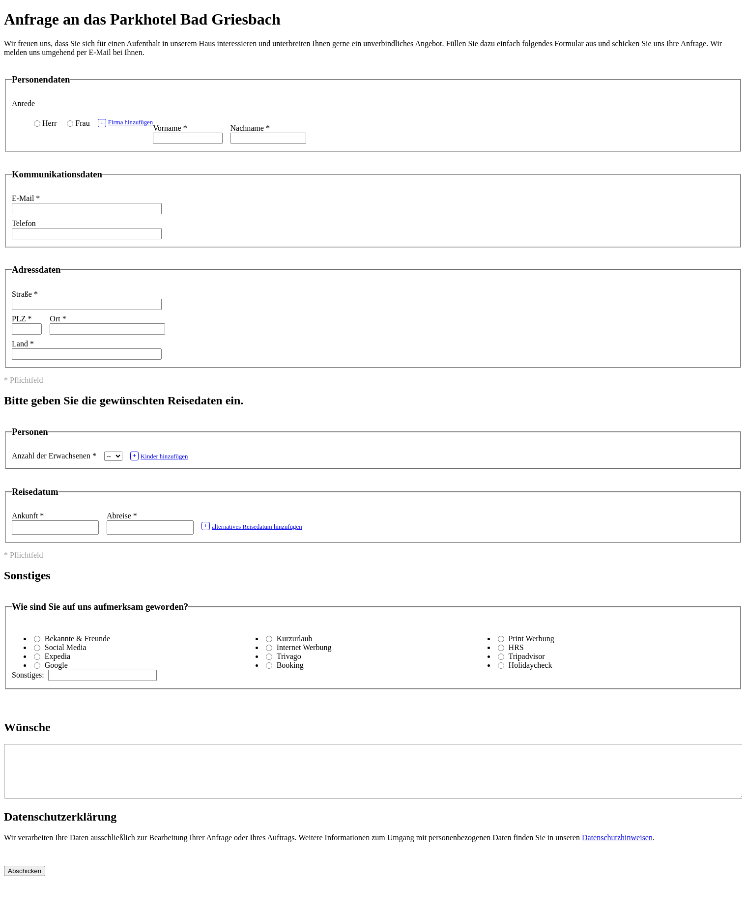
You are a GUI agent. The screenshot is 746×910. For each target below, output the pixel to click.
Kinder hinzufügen (159, 456)
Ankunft (28, 516)
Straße (25, 294)
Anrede (23, 103)
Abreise (122, 516)
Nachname (250, 128)
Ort (58, 318)
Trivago (289, 656)
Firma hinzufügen (125, 123)
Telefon (24, 223)
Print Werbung (531, 638)
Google (56, 665)
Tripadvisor (527, 656)
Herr (49, 123)
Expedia (57, 656)
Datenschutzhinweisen (617, 848)
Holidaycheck (530, 665)
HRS (516, 647)
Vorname (170, 128)
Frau (82, 123)
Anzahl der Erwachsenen (54, 456)
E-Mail (26, 198)
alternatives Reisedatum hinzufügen (251, 526)
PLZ (21, 318)
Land (23, 344)
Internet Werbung (304, 647)
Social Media (65, 647)
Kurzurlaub (295, 638)
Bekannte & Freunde (77, 638)
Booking (290, 665)
